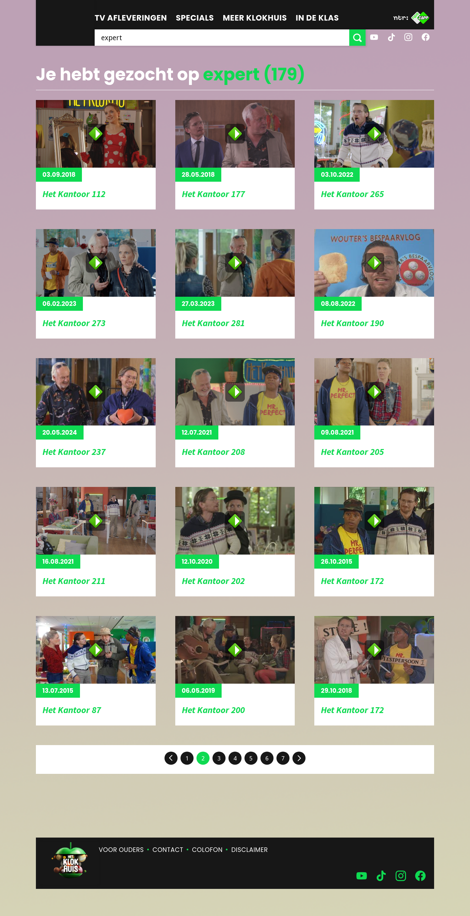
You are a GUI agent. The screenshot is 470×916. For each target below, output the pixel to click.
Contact (167, 849)
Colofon (207, 849)
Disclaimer (249, 849)
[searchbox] (222, 37)
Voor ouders (121, 849)
